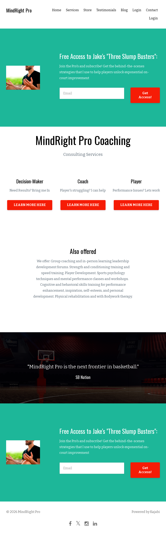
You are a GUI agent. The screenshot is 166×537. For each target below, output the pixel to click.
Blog (124, 10)
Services (72, 10)
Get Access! (145, 95)
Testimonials (106, 10)
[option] (83, 368)
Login (137, 10)
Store (88, 10)
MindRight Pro (19, 10)
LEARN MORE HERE (30, 205)
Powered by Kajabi (146, 512)
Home (56, 10)
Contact (152, 10)
